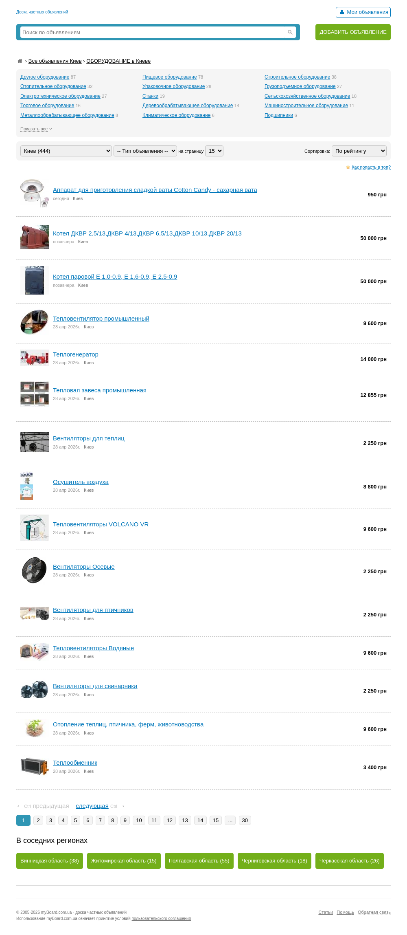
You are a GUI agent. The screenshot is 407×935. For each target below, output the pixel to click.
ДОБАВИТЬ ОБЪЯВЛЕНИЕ (353, 32)
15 (216, 820)
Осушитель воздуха (81, 481)
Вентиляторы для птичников (93, 609)
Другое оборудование (44, 77)
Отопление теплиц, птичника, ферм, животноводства (128, 724)
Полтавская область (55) (199, 861)
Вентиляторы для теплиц (89, 438)
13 (185, 820)
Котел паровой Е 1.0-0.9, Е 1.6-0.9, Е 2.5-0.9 (115, 276)
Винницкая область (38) (49, 861)
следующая (92, 805)
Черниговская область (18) (274, 861)
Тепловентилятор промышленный (101, 318)
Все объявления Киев (55, 61)
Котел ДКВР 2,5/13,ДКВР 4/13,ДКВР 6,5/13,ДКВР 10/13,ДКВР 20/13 (147, 233)
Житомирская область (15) (124, 861)
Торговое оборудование (47, 105)
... (230, 820)
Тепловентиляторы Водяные (93, 648)
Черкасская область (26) (349, 861)
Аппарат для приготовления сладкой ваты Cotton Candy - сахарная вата (155, 189)
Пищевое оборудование (169, 77)
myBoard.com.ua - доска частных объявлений (84, 912)
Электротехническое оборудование (60, 96)
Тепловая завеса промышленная (100, 390)
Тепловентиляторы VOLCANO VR (101, 524)
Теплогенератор (75, 354)
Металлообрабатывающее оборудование (67, 115)
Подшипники (279, 115)
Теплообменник (75, 762)
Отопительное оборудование (53, 86)
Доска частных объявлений (42, 12)
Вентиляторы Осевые (84, 566)
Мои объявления (363, 12)
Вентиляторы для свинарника (95, 685)
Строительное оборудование (297, 77)
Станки (150, 96)
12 (170, 820)
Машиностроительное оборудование (306, 105)
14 (200, 820)
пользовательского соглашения (161, 918)
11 (154, 820)
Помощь (345, 912)
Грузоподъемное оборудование (300, 86)
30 (245, 820)
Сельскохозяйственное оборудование (307, 96)
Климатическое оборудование (176, 115)
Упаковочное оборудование (173, 86)
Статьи (325, 912)
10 (139, 820)
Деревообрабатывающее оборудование (187, 105)
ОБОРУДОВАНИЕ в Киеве (118, 61)
